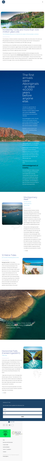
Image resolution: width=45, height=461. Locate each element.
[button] (42, 2)
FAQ (4, 440)
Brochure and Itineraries (8, 442)
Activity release (6, 447)
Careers (4, 451)
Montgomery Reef (5, 262)
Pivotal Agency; (5, 456)
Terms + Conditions (7, 449)
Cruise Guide (5, 444)
